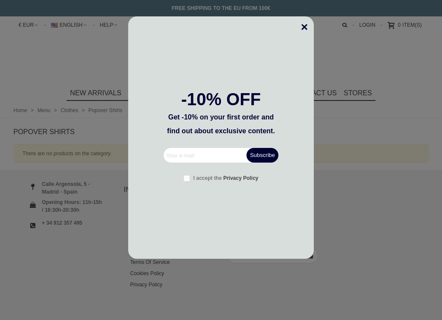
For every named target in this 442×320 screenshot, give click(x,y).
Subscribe (262, 155)
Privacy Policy (240, 178)
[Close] (307, 22)
